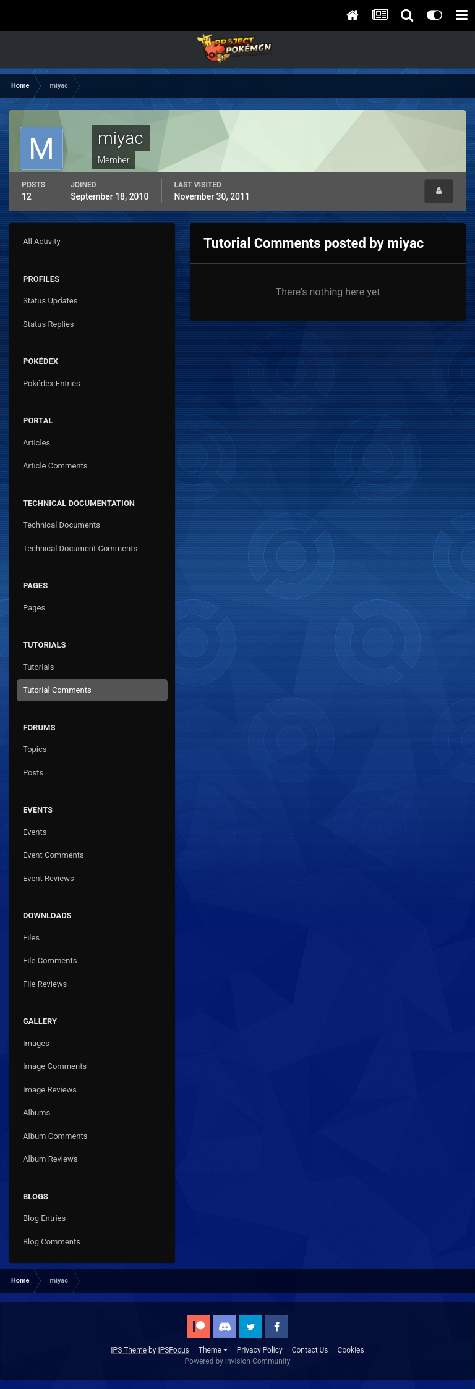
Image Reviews (50, 1089)
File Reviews (45, 984)
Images (36, 1043)
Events (34, 832)
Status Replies (48, 324)
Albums (36, 1112)
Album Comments (55, 1136)
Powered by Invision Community (238, 1361)
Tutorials (38, 667)
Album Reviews (50, 1158)
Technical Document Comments (80, 548)
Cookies (351, 1350)
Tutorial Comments (57, 689)
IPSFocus (173, 1350)
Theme (213, 1350)
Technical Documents (61, 525)
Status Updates (50, 300)
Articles (36, 442)
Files (31, 937)
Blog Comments (51, 1241)
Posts (33, 772)
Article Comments (55, 465)
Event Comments (53, 854)
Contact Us (310, 1350)
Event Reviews (48, 878)
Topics (35, 749)
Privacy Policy (260, 1350)
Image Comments (55, 1066)
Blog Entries (44, 1218)
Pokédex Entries (51, 383)
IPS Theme (129, 1350)
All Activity (42, 241)
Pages (34, 607)
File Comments (50, 960)
